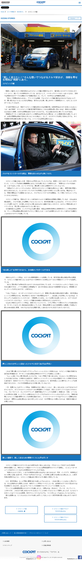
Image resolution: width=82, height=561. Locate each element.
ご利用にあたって (6, 533)
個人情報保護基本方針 (20, 533)
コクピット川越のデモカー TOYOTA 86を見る (61, 510)
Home (2, 12)
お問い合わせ (47, 541)
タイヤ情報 (10, 12)
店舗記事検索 (47, 545)
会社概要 (6, 541)
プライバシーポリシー (35, 533)
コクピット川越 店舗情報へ (22, 510)
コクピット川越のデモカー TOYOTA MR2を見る (61, 518)
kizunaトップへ (75, 18)
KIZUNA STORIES (21, 12)
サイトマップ (8, 545)
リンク (46, 533)
